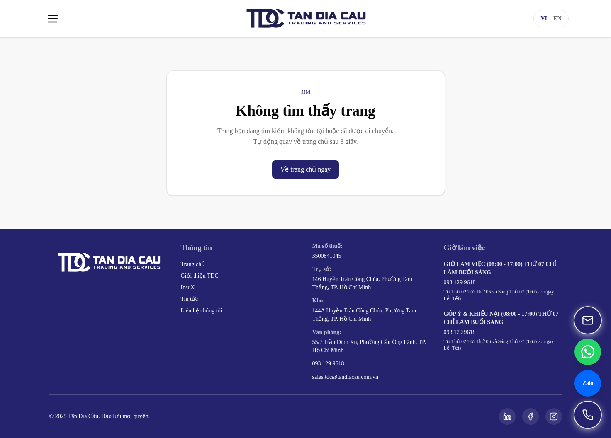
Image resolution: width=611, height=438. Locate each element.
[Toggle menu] (53, 19)
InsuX (188, 287)
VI (543, 18)
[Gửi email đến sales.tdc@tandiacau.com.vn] (587, 320)
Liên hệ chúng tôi (201, 310)
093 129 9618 (328, 364)
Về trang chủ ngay (305, 169)
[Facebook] (530, 416)
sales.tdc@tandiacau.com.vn (345, 377)
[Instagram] (553, 416)
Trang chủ (193, 264)
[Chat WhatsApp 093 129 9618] (587, 352)
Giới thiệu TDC (200, 276)
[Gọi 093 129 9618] (587, 415)
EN (557, 18)
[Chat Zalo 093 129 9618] (587, 383)
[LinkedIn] (507, 416)
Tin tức (189, 299)
